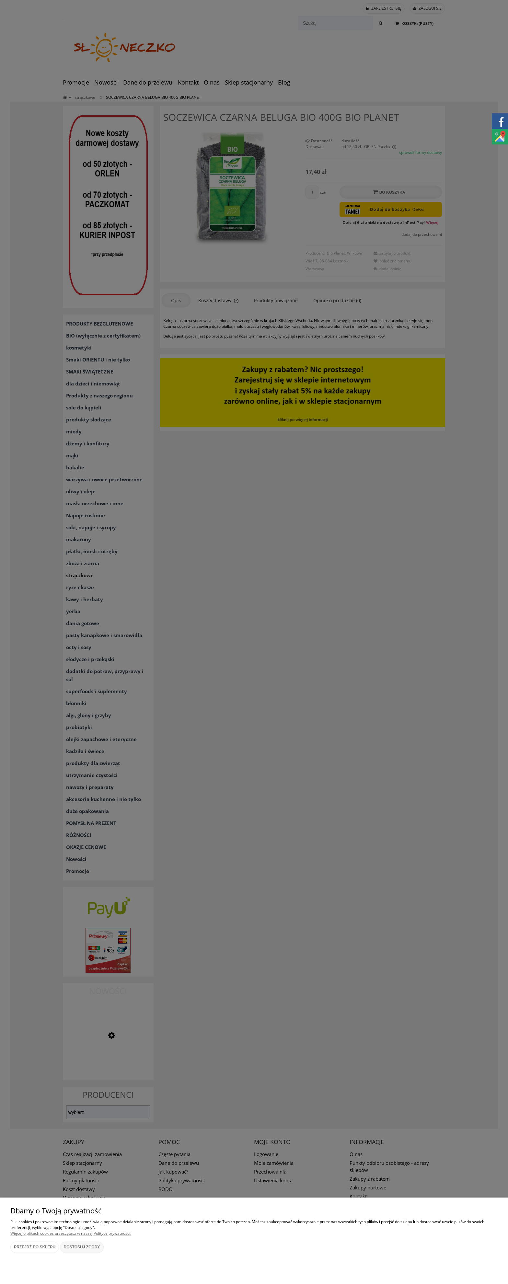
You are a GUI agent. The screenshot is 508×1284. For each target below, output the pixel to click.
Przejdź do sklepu (34, 1247)
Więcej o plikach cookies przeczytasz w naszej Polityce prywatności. (70, 1233)
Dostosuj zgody (82, 1247)
